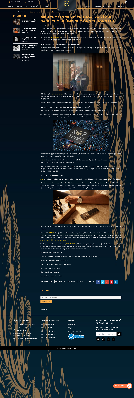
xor (52, 281)
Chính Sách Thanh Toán (48, 337)
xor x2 (81, 281)
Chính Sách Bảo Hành (47, 334)
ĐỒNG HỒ (34, 6)
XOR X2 (51, 233)
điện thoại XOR (56, 37)
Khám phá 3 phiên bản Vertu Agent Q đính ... (29, 20)
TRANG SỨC (46, 6)
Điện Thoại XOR (22, 6)
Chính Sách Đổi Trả (46, 328)
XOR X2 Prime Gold (46, 240)
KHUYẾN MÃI (121, 6)
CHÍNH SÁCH (99, 6)
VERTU (10, 6)
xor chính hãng (72, 281)
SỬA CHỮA (87, 6)
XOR (55, 28)
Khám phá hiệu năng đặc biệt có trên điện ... (30, 29)
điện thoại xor (60, 281)
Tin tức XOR (55, 25)
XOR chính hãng (71, 244)
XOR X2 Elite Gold (60, 240)
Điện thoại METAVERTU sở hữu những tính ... (30, 46)
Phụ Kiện (71, 328)
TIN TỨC (110, 6)
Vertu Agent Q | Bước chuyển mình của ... (29, 38)
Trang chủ (16, 12)
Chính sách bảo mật (47, 324)
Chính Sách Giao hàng (47, 331)
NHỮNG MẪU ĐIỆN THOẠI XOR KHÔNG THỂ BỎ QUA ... (28, 56)
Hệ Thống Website (74, 331)
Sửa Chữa (71, 324)
